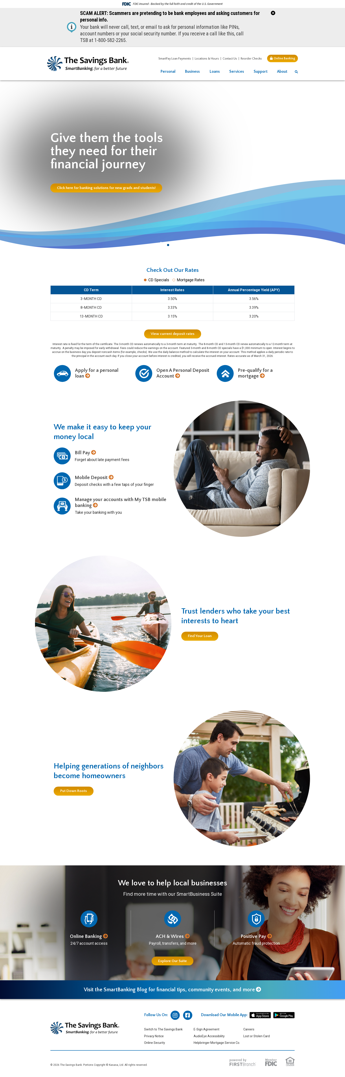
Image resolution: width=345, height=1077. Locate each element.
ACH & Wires (170, 936)
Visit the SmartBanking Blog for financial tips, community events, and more (169, 990)
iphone (260, 1015)
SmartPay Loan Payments (174, 58)
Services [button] (236, 71)
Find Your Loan (200, 636)
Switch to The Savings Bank (163, 1029)
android (284, 1015)
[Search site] (296, 72)
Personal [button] (167, 71)
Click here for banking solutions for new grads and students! (106, 188)
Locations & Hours (207, 58)
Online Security (154, 1042)
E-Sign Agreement (206, 1029)
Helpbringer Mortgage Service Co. (217, 1042)
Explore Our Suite (172, 961)
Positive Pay (253, 936)
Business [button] (192, 71)
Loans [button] (214, 71)
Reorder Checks (251, 58)
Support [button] (261, 71)
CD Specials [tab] (158, 280)
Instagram (175, 1015)
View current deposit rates (173, 334)
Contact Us (230, 58)
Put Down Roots (73, 791)
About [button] (282, 71)
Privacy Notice (154, 1036)
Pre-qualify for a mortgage (255, 373)
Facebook (187, 1015)
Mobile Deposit (91, 477)
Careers (248, 1029)
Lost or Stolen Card (256, 1036)
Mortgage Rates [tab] (191, 280)
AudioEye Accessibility (209, 1036)
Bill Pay (82, 453)
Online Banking (284, 58)
